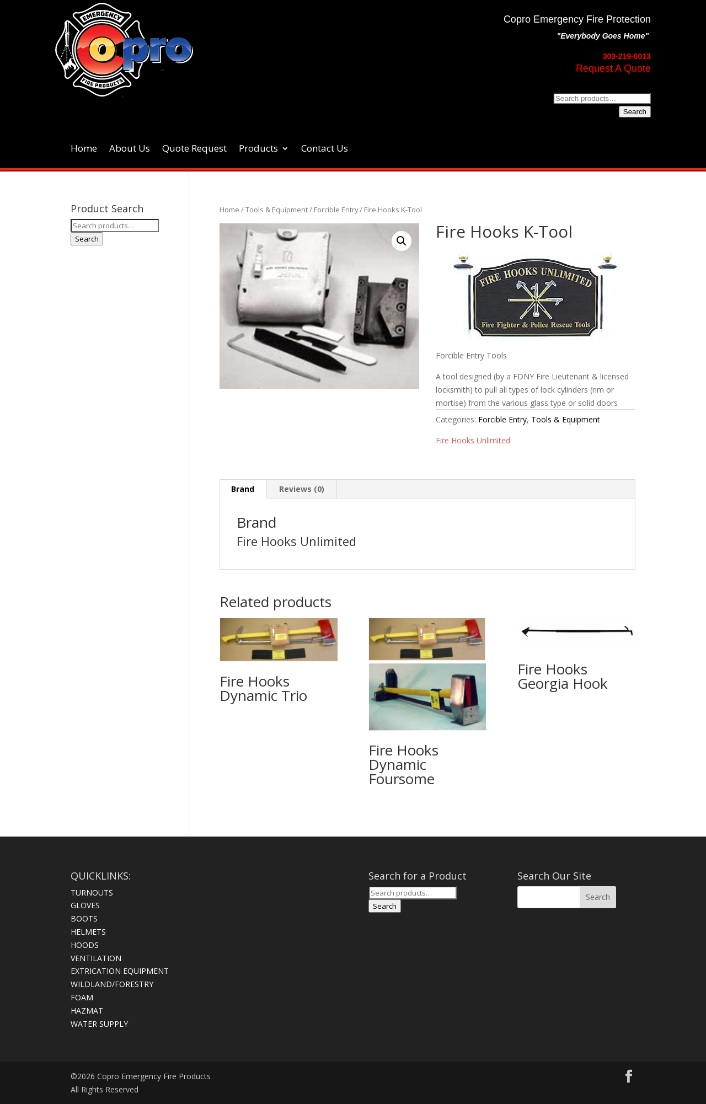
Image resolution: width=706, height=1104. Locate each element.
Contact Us (324, 149)
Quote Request (194, 149)
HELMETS (88, 931)
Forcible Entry (336, 210)
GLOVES (85, 905)
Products (258, 149)
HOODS (85, 945)
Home (84, 149)
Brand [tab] (242, 489)
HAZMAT (87, 1010)
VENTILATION (96, 958)
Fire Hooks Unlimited (473, 440)
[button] (401, 241)
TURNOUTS (92, 892)
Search (634, 112)
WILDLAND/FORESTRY (112, 984)
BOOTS (84, 918)
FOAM (82, 997)
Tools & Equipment (276, 210)
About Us (129, 149)
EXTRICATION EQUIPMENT (120, 971)
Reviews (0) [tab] (301, 489)
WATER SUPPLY (99, 1024)
